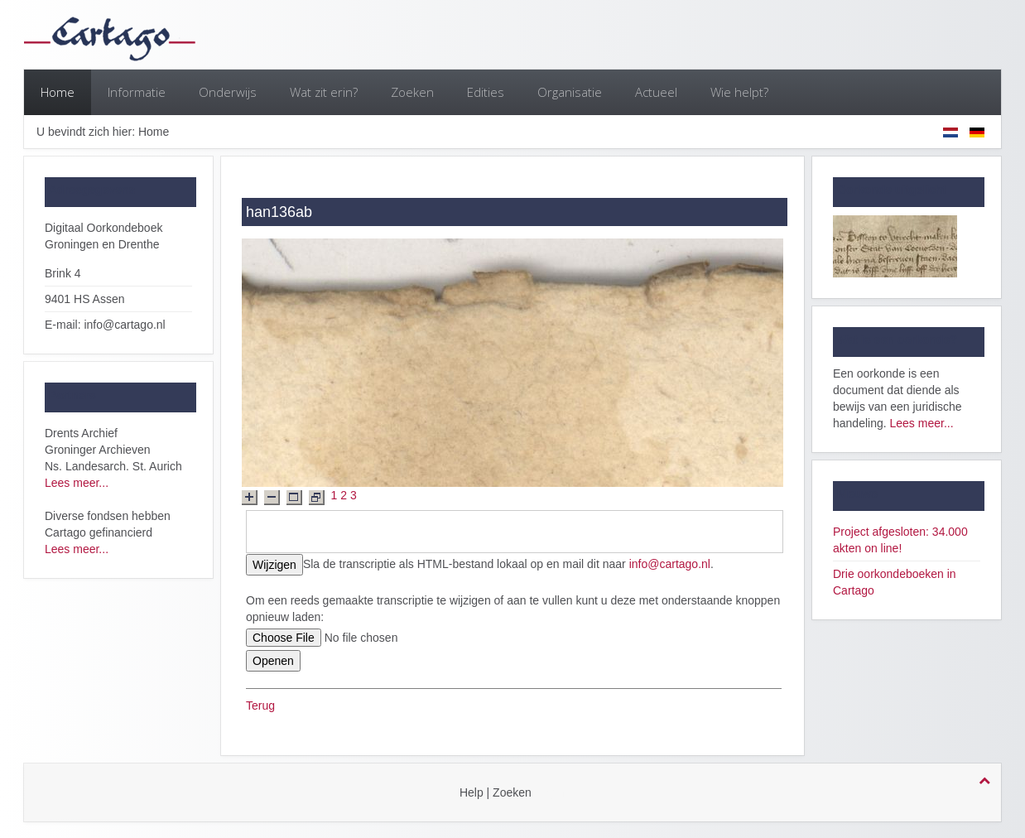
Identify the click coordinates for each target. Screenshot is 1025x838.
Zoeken (412, 92)
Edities (485, 92)
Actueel (656, 92)
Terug (260, 705)
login (553, 792)
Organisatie (569, 92)
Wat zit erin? (324, 92)
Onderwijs (228, 92)
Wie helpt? (739, 92)
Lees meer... (76, 482)
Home (58, 92)
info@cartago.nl (669, 564)
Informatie (137, 92)
